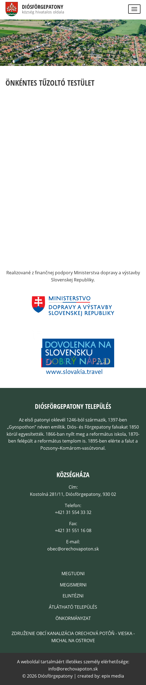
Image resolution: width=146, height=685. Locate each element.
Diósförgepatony (42, 7)
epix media (113, 676)
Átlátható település (73, 607)
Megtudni (73, 574)
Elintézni (73, 596)
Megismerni (73, 585)
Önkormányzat (73, 618)
